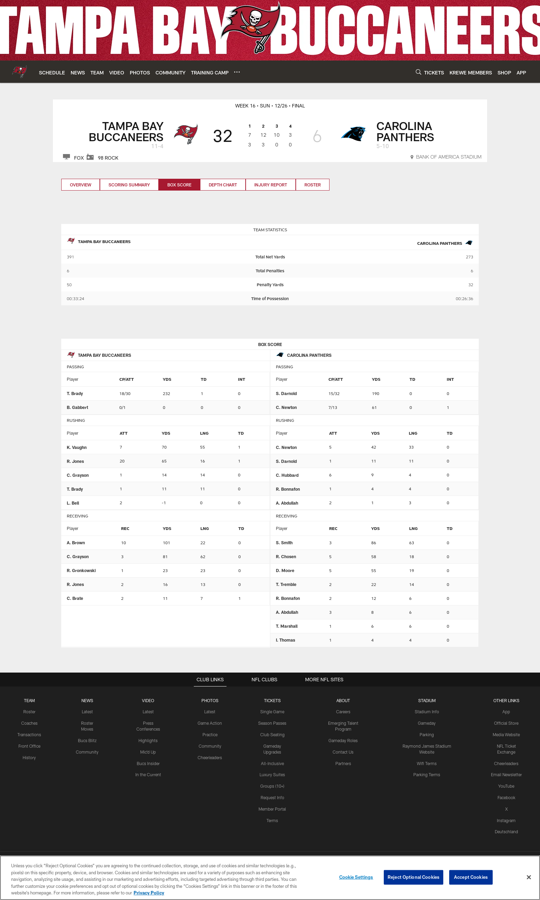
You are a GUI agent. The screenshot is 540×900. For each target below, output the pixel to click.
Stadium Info (427, 711)
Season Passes (272, 723)
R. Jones (75, 461)
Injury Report (270, 184)
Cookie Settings (356, 878)
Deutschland (506, 831)
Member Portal (272, 808)
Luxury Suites (272, 774)
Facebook (506, 797)
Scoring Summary (129, 184)
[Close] (529, 878)
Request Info (272, 797)
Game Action (210, 723)
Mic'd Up (148, 751)
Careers (343, 711)
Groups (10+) (272, 786)
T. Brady (75, 393)
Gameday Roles (343, 740)
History (29, 757)
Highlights (148, 740)
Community (87, 751)
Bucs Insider (148, 763)
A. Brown (76, 542)
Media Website (506, 734)
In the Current (148, 774)
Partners (343, 763)
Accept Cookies (471, 878)
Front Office (29, 746)
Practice (209, 734)
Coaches (29, 723)
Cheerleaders (210, 757)
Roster (312, 184)
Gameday (427, 723)
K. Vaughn (77, 447)
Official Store (506, 723)
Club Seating (272, 734)
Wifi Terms (427, 763)
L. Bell (73, 502)
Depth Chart (223, 184)
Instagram (506, 820)
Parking (427, 734)
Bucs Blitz (87, 740)
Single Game (272, 711)
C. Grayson (78, 475)
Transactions (29, 734)
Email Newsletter (506, 774)
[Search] (418, 72)
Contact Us (343, 751)
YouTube (506, 786)
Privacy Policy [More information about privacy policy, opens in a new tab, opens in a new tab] (149, 894)
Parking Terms (426, 774)
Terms (272, 820)
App (506, 711)
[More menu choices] (237, 72)
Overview (80, 184)
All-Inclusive (272, 763)
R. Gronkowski (81, 570)
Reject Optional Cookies (413, 878)
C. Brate (75, 598)
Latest (87, 711)
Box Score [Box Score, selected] (179, 184)
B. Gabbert (77, 407)
